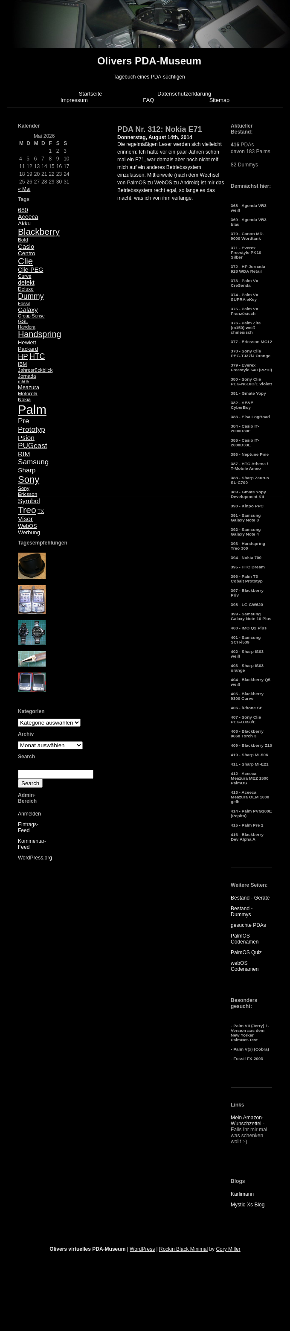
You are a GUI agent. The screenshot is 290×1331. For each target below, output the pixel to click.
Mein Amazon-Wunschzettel (247, 1121)
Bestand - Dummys (241, 911)
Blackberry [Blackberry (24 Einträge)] (39, 231)
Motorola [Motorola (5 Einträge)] (28, 393)
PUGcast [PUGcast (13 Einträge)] (32, 446)
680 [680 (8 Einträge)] (23, 210)
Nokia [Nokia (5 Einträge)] (24, 399)
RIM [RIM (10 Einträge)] (24, 453)
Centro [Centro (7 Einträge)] (26, 253)
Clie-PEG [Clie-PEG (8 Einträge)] (30, 269)
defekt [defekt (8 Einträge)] (26, 282)
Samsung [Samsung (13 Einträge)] (33, 462)
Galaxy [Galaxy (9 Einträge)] (28, 309)
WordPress (142, 1249)
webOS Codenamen (244, 966)
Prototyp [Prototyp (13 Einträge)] (31, 429)
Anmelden (29, 814)
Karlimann (242, 1194)
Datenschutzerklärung (184, 93)
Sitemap (219, 100)
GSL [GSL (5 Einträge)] (23, 321)
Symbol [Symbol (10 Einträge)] (29, 500)
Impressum (74, 100)
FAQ (148, 100)
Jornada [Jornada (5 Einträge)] (27, 376)
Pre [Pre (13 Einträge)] (23, 421)
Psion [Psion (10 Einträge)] (26, 437)
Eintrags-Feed (28, 827)
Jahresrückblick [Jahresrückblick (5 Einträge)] (35, 370)
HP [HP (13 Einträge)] (23, 356)
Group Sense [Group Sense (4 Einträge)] (31, 315)
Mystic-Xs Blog (247, 1205)
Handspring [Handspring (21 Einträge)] (39, 334)
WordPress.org (35, 858)
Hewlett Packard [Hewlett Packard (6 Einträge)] (28, 345)
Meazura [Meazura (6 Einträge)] (28, 387)
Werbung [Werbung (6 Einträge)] (29, 532)
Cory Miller (228, 1249)
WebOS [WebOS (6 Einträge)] (27, 526)
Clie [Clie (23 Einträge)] (25, 261)
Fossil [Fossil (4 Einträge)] (24, 303)
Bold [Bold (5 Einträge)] (23, 240)
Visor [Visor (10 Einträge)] (25, 518)
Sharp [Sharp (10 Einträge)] (26, 470)
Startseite (90, 93)
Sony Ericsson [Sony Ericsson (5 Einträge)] (27, 491)
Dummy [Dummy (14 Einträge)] (31, 296)
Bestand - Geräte (250, 898)
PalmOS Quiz (246, 952)
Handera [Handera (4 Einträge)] (26, 326)
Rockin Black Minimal (183, 1249)
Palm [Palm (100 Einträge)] (32, 409)
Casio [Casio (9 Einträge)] (26, 246)
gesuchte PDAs (248, 925)
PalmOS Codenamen (244, 939)
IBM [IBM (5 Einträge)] (22, 364)
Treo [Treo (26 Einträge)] (27, 510)
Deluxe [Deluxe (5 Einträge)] (26, 289)
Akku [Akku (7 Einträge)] (24, 223)
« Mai (24, 189)
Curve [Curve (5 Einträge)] (24, 276)
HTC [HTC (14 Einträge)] (37, 356)
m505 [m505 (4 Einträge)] (23, 381)
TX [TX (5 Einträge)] (41, 511)
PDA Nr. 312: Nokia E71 (159, 129)
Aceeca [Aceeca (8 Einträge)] (28, 216)
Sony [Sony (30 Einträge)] (28, 479)
